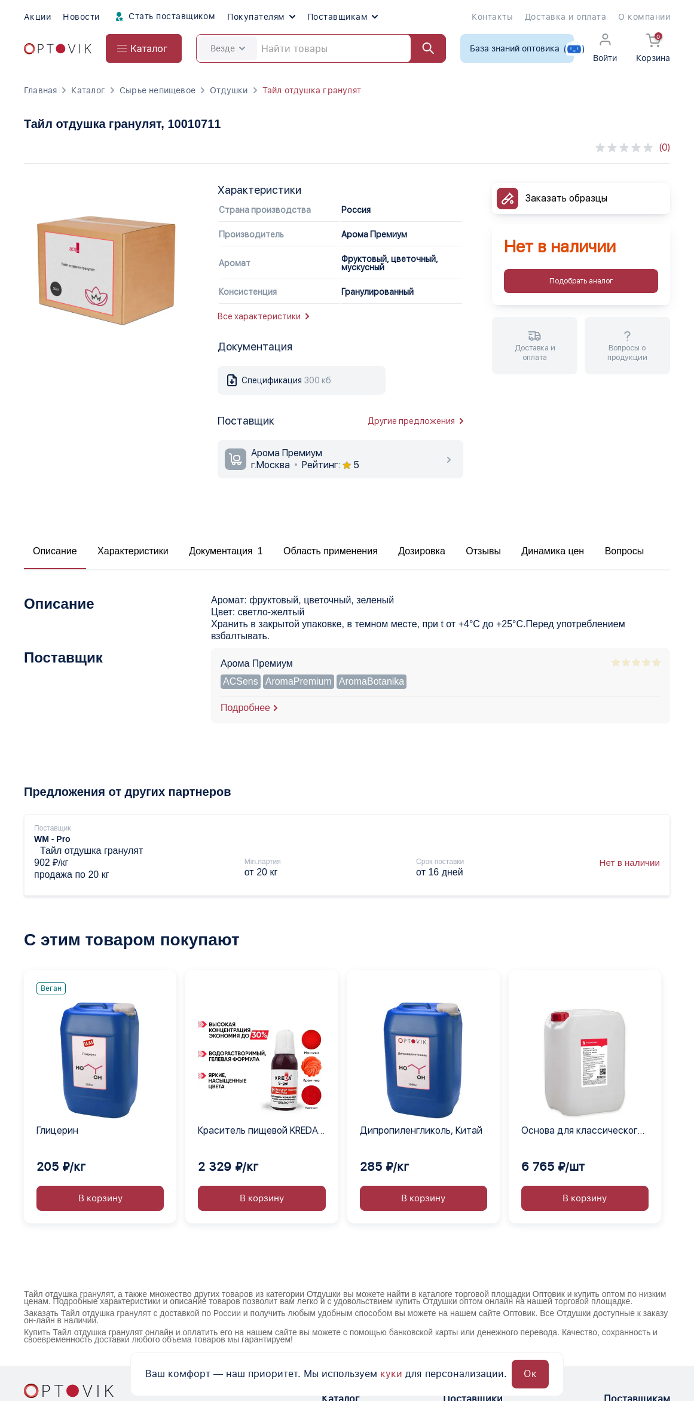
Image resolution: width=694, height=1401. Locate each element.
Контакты (492, 17)
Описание (55, 551)
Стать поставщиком (164, 17)
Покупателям (261, 16)
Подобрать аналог (581, 281)
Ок (530, 1373)
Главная (40, 90)
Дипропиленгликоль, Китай (421, 1130)
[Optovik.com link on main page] (57, 48)
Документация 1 (225, 551)
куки (391, 1373)
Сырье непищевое (157, 90)
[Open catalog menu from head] (144, 48)
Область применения (330, 551)
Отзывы (483, 551)
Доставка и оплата (565, 17)
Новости (81, 17)
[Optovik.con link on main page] (69, 1391)
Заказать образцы (566, 198)
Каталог (88, 90)
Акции (37, 17)
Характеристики (133, 551)
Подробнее (245, 708)
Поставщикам (342, 16)
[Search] (321, 48)
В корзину (100, 1198)
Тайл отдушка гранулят (311, 90)
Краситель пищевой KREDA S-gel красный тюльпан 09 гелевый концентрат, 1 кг (258, 1131)
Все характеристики (263, 316)
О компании (644, 17)
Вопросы (624, 551)
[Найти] (422, 48)
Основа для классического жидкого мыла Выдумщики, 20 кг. (582, 1131)
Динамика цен (552, 551)
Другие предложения (415, 421)
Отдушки (228, 90)
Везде (227, 48)
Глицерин (57, 1130)
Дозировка (421, 551)
